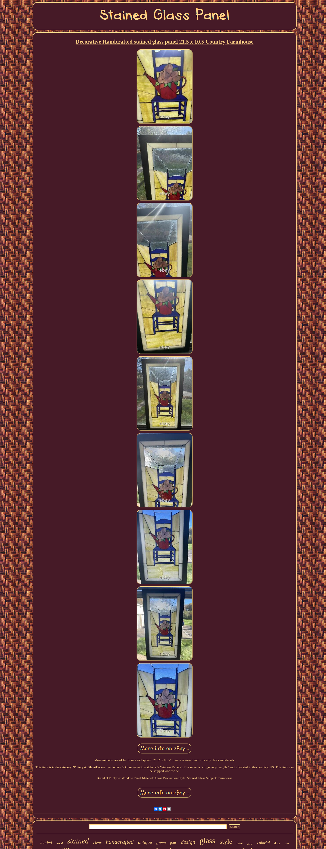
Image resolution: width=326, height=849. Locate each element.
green (161, 842)
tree (287, 843)
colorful (263, 843)
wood (59, 843)
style (226, 841)
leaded (46, 842)
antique (145, 842)
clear (97, 843)
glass (207, 840)
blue (239, 843)
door (277, 843)
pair (173, 843)
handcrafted (120, 842)
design (188, 842)
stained (78, 841)
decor (250, 844)
